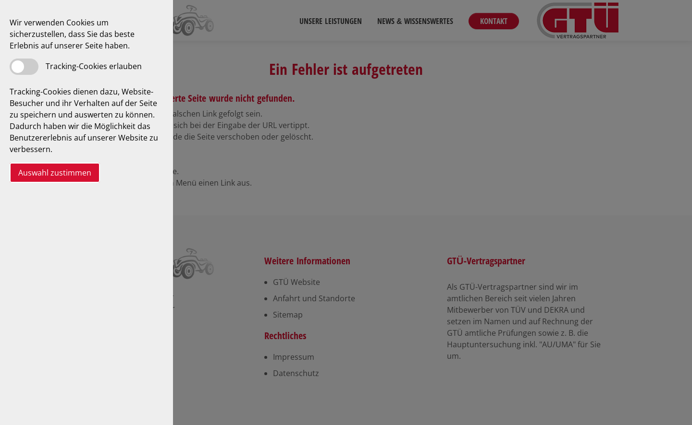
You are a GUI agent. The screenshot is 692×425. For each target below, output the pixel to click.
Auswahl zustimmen (54, 172)
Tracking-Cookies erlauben (94, 66)
